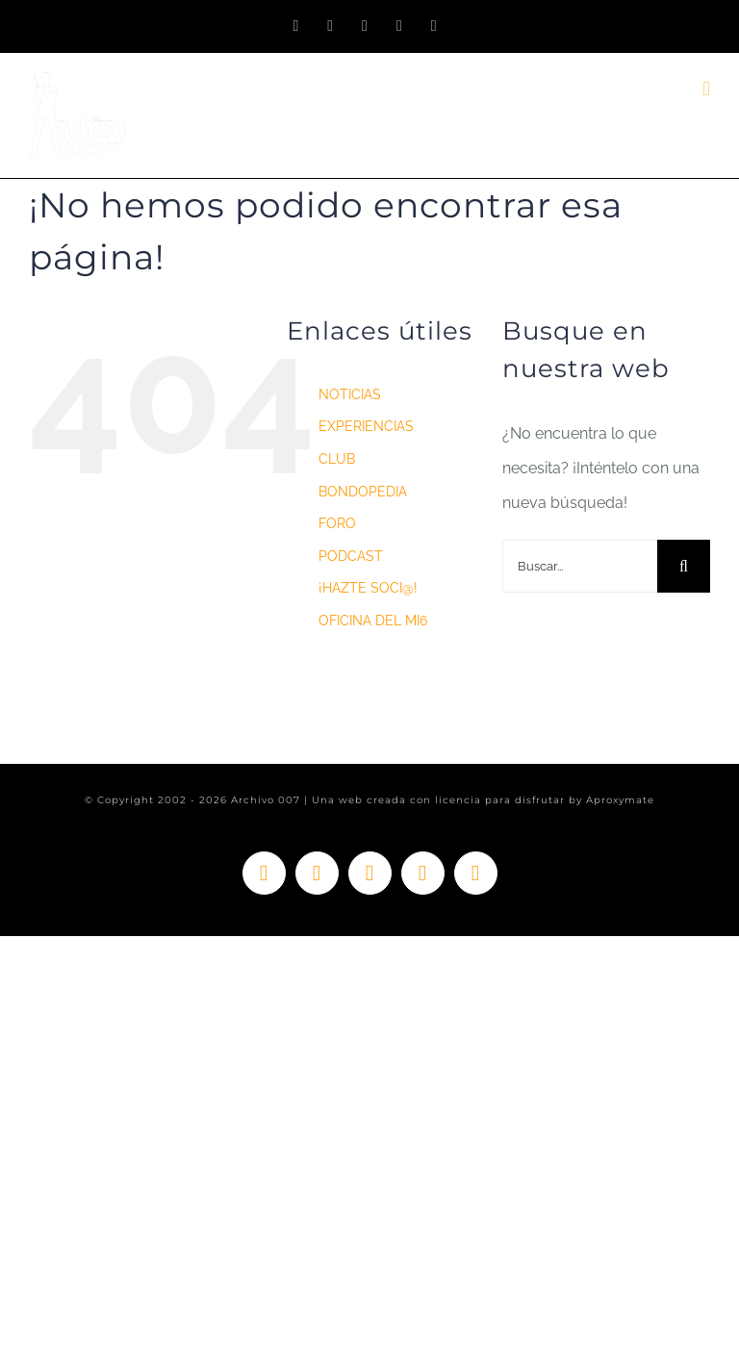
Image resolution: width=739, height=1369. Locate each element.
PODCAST (351, 556)
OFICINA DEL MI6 (373, 620)
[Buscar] (683, 566)
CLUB (337, 459)
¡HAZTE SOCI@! (368, 588)
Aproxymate (620, 800)
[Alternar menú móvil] (706, 89)
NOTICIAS (350, 394)
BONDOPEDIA (363, 491)
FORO (337, 523)
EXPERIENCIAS (366, 426)
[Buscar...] (579, 566)
